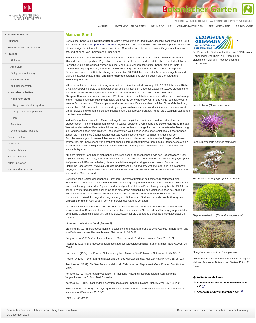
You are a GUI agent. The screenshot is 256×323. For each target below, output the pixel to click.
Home (181, 21)
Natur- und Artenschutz (21, 169)
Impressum (200, 310)
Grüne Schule (161, 26)
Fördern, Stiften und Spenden (24, 47)
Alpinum (15, 60)
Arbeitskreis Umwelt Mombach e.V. (218, 291)
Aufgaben (13, 40)
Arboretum (16, 66)
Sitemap (218, 21)
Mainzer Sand (21, 98)
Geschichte (14, 143)
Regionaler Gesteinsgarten (28, 105)
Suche (193, 21)
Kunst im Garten (17, 162)
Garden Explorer (17, 137)
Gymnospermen (19, 79)
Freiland (13, 53)
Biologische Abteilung (22, 73)
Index (205, 21)
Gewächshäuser (17, 150)
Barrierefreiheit (217, 310)
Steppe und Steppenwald (27, 111)
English (247, 21)
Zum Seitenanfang (238, 310)
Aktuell (104, 26)
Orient (13, 117)
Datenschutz (184, 310)
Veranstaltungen (190, 26)
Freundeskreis (219, 26)
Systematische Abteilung (24, 130)
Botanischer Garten (130, 26)
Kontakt (233, 21)
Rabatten (15, 124)
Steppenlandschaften (103, 44)
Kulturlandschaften (21, 85)
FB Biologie (244, 26)
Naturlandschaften (21, 92)
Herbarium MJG (17, 156)
